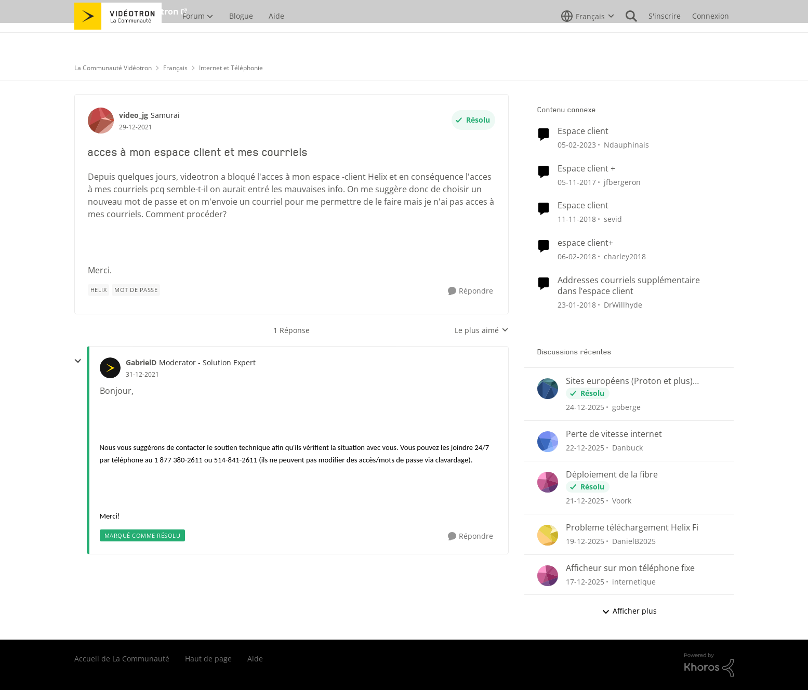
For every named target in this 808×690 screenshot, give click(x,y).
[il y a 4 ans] (577, 144)
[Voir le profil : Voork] (547, 482)
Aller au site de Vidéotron (126, 11)
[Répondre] (470, 291)
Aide (255, 659)
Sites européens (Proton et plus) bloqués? (629, 381)
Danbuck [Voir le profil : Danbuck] (627, 448)
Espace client (583, 131)
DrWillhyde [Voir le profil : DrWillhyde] (623, 305)
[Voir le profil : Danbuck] (547, 441)
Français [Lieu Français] (175, 67)
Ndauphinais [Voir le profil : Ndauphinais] (626, 145)
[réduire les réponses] (78, 361)
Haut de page (208, 659)
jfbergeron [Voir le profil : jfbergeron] (622, 182)
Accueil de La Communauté (121, 659)
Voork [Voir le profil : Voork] (621, 501)
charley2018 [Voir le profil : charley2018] (625, 256)
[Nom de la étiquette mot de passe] (136, 290)
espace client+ (585, 242)
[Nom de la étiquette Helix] (99, 290)
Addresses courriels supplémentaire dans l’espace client (629, 286)
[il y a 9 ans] (577, 181)
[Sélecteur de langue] (588, 39)
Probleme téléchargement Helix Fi (632, 527)
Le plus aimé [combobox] (482, 330)
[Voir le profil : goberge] (547, 388)
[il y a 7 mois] (585, 407)
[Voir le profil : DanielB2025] (547, 535)
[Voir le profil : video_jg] (101, 121)
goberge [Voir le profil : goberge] (626, 407)
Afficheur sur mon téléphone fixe (630, 568)
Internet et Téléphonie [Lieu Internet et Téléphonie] (231, 67)
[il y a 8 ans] (577, 219)
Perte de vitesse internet (614, 434)
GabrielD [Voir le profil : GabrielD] (141, 362)
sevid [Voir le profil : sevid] (613, 219)
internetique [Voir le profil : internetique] (634, 581)
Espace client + (586, 168)
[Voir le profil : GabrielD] (110, 367)
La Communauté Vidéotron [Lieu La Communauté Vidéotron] (113, 67)
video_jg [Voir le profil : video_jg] (133, 115)
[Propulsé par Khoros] (709, 665)
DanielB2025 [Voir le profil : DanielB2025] (634, 541)
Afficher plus (629, 611)
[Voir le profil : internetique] (547, 575)
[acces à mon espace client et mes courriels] (142, 374)
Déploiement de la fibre (612, 474)
